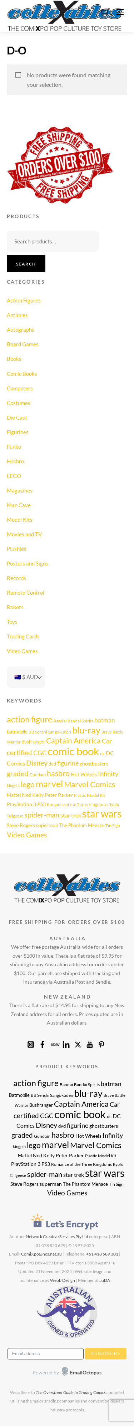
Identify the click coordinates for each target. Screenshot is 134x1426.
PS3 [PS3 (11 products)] (41, 804)
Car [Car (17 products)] (107, 741)
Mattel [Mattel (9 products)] (14, 795)
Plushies (16, 549)
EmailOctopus (85, 1372)
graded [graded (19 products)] (17, 773)
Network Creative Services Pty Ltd (57, 1236)
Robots (15, 607)
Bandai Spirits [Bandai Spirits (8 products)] (80, 720)
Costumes (18, 403)
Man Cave (19, 505)
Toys (12, 622)
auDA (104, 1280)
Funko (14, 446)
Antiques (17, 315)
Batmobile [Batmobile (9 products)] (17, 732)
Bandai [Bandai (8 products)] (59, 720)
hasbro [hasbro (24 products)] (58, 773)
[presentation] (52, 1373)
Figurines (18, 432)
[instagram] (31, 1043)
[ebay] (54, 1043)
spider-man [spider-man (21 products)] (41, 814)
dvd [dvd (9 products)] (52, 764)
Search (26, 264)
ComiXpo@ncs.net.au (41, 1254)
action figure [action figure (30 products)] (29, 719)
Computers (20, 388)
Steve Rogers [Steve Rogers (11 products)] (21, 825)
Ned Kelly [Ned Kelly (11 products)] (33, 795)
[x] (78, 1043)
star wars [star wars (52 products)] (101, 814)
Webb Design (62, 1280)
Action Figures (24, 300)
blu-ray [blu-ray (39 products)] (86, 730)
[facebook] (43, 1043)
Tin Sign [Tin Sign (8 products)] (112, 825)
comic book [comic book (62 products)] (73, 751)
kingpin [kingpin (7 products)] (13, 785)
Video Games (22, 651)
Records (16, 578)
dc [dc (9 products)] (102, 753)
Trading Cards (23, 636)
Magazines (20, 490)
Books (14, 359)
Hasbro (15, 461)
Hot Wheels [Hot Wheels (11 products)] (84, 774)
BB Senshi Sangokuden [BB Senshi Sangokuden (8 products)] (50, 731)
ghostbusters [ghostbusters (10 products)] (94, 764)
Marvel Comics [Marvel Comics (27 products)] (89, 784)
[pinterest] (101, 1043)
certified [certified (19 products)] (19, 752)
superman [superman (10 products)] (47, 825)
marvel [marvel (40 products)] (49, 783)
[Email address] (46, 1353)
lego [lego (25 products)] (28, 784)
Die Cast (17, 417)
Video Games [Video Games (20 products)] (27, 835)
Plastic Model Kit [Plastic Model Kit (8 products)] (89, 795)
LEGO (14, 476)
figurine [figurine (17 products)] (68, 763)
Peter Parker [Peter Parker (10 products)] (59, 795)
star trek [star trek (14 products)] (70, 815)
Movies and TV (24, 534)
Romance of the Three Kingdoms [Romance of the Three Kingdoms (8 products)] (77, 804)
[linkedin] (66, 1043)
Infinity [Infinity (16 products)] (108, 774)
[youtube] (90, 1043)
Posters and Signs (27, 563)
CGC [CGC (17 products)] (39, 753)
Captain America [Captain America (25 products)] (73, 740)
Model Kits (20, 519)
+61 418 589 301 (102, 1254)
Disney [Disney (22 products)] (37, 762)
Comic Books (22, 373)
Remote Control (25, 592)
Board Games (23, 344)
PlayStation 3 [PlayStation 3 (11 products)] (21, 804)
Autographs (20, 329)
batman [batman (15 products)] (104, 720)
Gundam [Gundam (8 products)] (37, 774)
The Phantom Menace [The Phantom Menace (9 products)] (81, 825)
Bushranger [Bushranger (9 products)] (33, 741)
